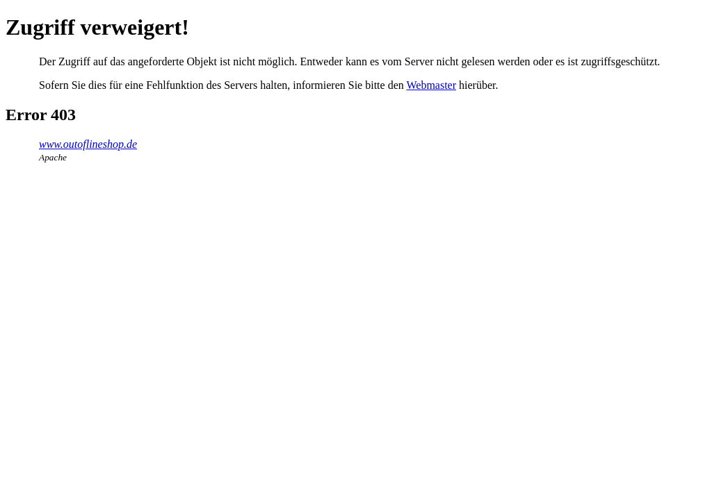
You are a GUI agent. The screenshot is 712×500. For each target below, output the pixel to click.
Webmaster (431, 85)
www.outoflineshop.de (88, 144)
